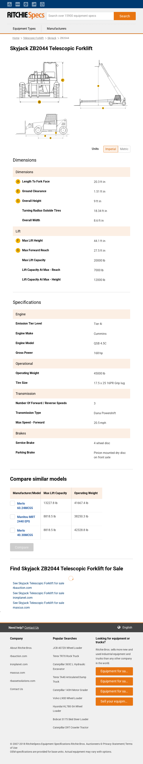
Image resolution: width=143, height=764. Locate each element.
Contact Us (31, 627)
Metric (124, 149)
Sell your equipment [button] (115, 701)
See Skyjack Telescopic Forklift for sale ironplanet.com (38, 595)
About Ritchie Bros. (21, 647)
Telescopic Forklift (33, 38)
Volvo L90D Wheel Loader (67, 698)
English (128, 627)
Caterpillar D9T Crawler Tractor (70, 727)
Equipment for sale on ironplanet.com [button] (117, 681)
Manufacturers (56, 28)
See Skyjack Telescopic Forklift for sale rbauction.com (38, 586)
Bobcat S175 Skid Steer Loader (70, 719)
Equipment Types (24, 28)
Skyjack (51, 38)
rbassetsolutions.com (22, 680)
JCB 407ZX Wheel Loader (67, 647)
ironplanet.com (19, 664)
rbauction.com (18, 656)
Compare (22, 547)
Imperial (110, 149)
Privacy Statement (113, 743)
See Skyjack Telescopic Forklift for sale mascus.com (38, 605)
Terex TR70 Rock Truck (66, 656)
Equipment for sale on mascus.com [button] (117, 691)
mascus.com (17, 672)
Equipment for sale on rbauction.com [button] (117, 671)
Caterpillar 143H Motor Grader (70, 690)
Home (15, 38)
